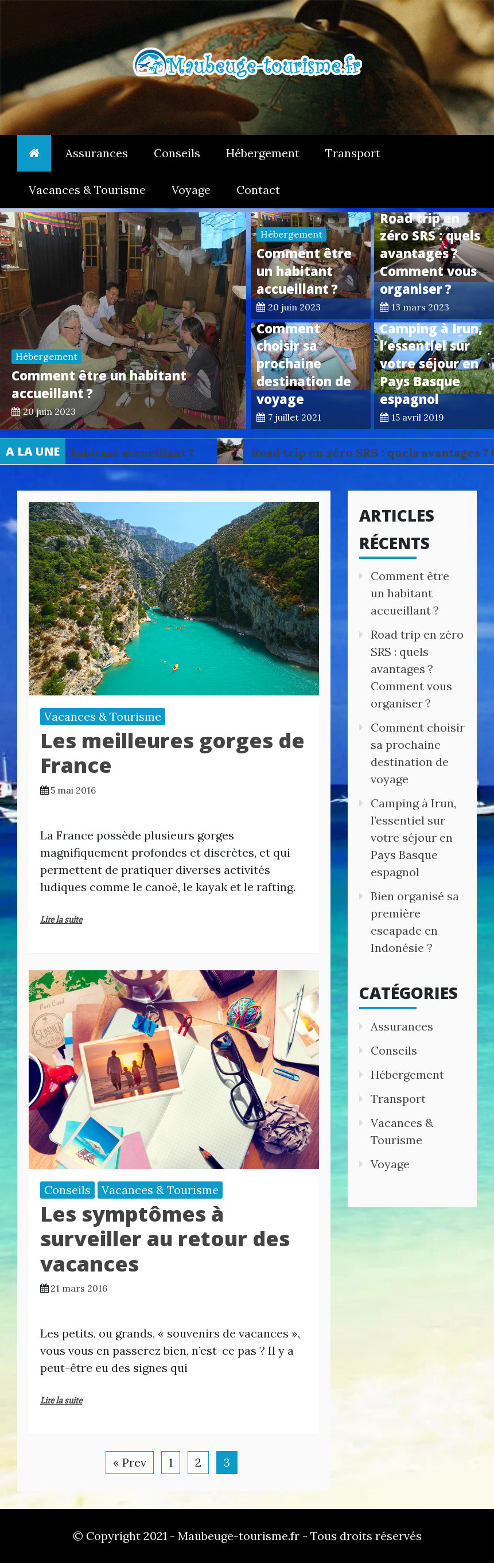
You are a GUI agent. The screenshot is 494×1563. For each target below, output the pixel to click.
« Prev (129, 1462)
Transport (352, 153)
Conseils (177, 153)
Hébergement (262, 153)
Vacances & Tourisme (87, 189)
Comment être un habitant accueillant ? (304, 270)
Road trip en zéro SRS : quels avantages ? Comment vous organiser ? (430, 253)
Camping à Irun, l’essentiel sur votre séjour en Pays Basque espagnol (431, 363)
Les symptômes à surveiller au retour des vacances (165, 1238)
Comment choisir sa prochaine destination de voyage (303, 363)
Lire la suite (61, 920)
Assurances (96, 153)
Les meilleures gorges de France (172, 752)
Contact (258, 189)
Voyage (191, 189)
